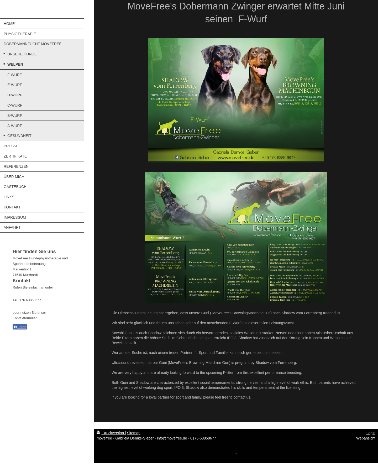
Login (370, 433)
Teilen (20, 327)
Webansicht (365, 438)
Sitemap (133, 433)
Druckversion (111, 433)
